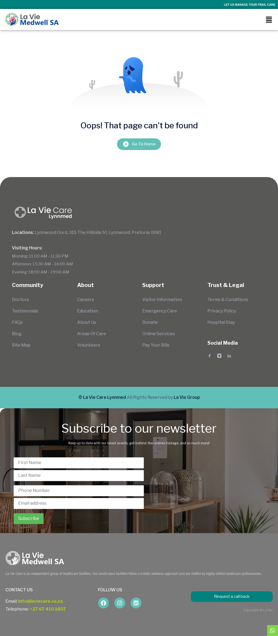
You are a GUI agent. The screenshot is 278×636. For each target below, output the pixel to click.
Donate (150, 322)
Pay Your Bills (155, 345)
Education (87, 311)
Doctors (20, 299)
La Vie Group (187, 397)
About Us (86, 322)
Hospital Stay (221, 322)
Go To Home (139, 144)
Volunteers (88, 345)
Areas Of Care (91, 333)
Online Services (158, 333)
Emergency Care (159, 311)
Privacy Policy (221, 311)
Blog (16, 333)
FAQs (17, 322)
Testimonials (25, 311)
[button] (268, 19)
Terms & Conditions (227, 299)
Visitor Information (162, 299)
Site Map (21, 345)
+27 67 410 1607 (48, 609)
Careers (85, 299)
